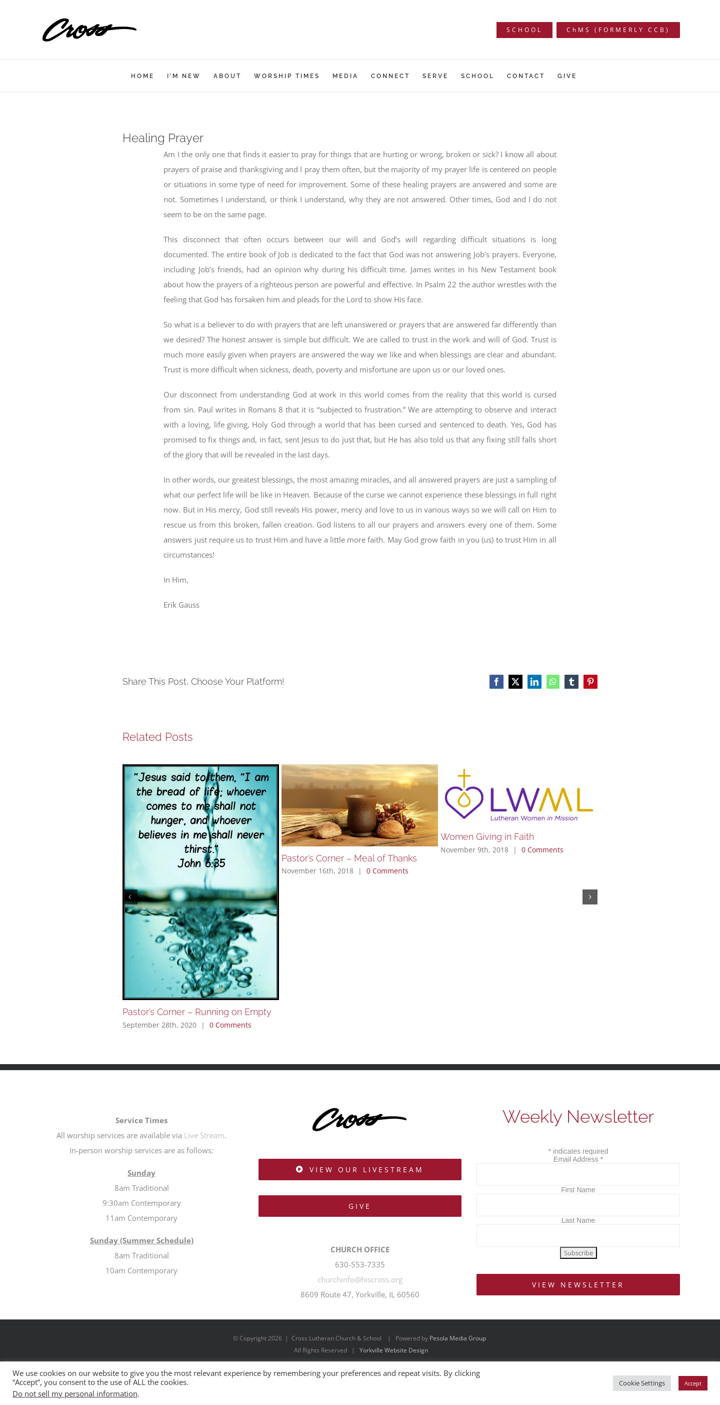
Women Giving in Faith (487, 836)
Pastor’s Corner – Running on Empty (197, 1012)
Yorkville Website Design (394, 1350)
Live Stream (204, 1135)
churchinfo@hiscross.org (360, 1279)
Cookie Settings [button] (642, 1382)
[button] (130, 896)
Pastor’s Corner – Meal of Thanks (349, 858)
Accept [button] (693, 1383)
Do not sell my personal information (75, 1393)
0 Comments (231, 1025)
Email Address (578, 1159)
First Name (578, 1190)
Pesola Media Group (458, 1338)
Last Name (579, 1220)
